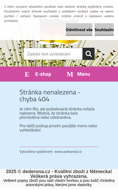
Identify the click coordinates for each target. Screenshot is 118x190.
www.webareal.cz (68, 151)
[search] (88, 54)
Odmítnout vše (79, 29)
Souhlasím (104, 29)
